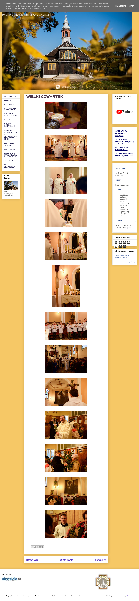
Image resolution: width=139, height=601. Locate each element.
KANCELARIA (10, 120)
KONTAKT (8, 100)
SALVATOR (8, 160)
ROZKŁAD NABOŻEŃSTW (10, 114)
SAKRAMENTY (10, 105)
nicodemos (101, 596)
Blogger (129, 596)
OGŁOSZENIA (10, 109)
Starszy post (100, 560)
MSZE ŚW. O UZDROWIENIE (10, 155)
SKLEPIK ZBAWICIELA (9, 166)
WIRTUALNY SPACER (9, 144)
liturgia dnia (129, 228)
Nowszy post (32, 560)
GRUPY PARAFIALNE (9, 125)
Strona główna (66, 560)
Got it (131, 6)
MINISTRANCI (10, 150)
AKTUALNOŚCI (10, 96)
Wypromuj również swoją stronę (125, 262)
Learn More (120, 6)
